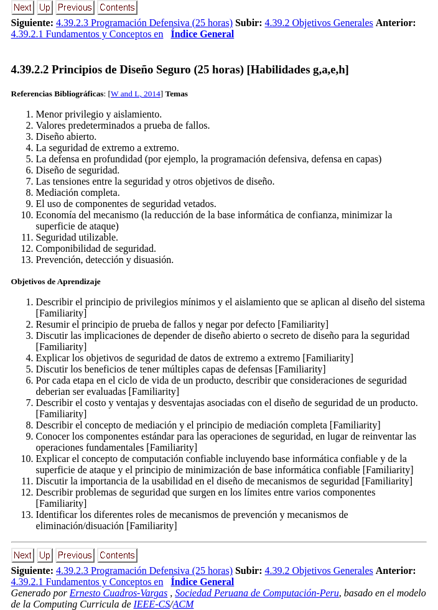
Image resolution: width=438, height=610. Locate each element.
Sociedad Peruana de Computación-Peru (257, 593)
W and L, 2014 (136, 93)
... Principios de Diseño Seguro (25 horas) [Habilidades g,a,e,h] (180, 69)
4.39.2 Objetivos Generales (319, 22)
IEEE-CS (151, 604)
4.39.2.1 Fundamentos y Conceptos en (87, 34)
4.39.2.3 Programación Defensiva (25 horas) (144, 22)
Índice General (202, 34)
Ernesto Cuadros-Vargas (119, 593)
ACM (183, 604)
